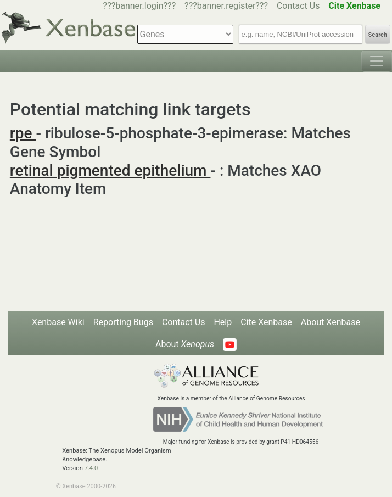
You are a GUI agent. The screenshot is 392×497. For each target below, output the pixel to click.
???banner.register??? (226, 6)
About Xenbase (330, 322)
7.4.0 (91, 468)
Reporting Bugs (123, 322)
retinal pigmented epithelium (110, 170)
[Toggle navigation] (376, 61)
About (184, 344)
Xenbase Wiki (58, 322)
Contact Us (298, 6)
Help (223, 322)
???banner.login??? (139, 6)
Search (377, 34)
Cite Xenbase (266, 322)
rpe (23, 133)
